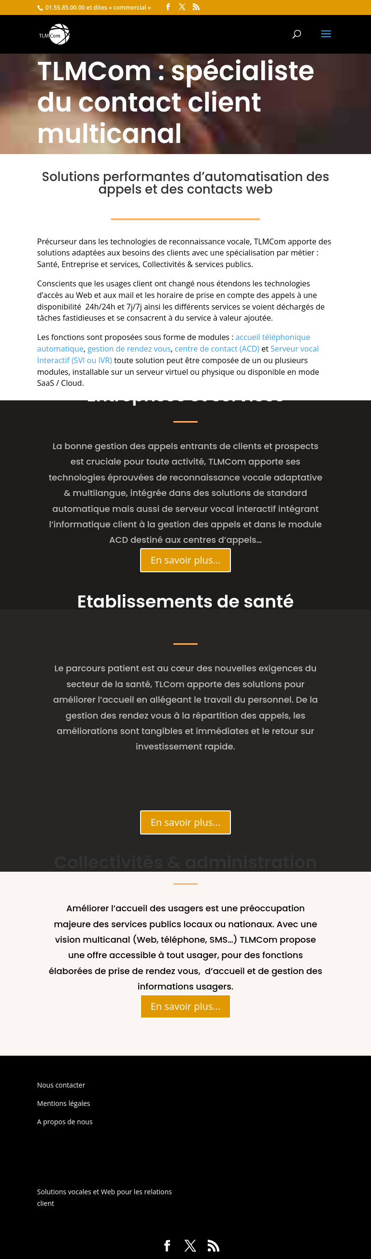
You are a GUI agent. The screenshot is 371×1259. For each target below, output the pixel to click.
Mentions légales (63, 1103)
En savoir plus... (186, 559)
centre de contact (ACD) (217, 348)
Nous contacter (61, 1084)
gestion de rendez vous (129, 348)
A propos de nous (65, 1121)
